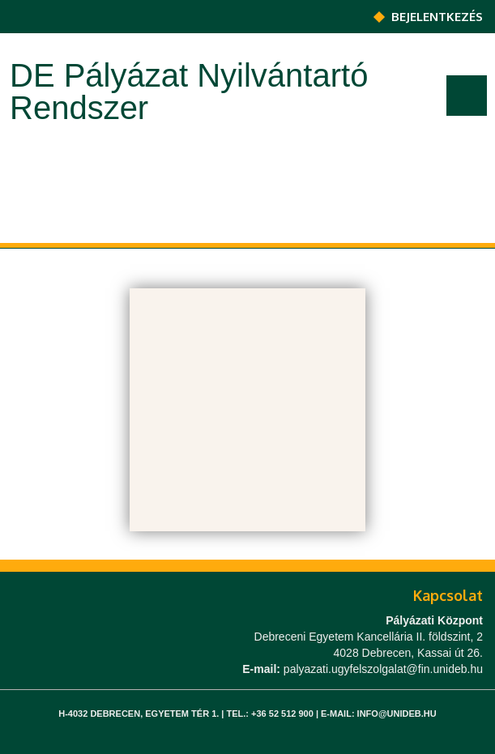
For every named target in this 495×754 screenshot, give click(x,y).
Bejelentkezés (437, 16)
